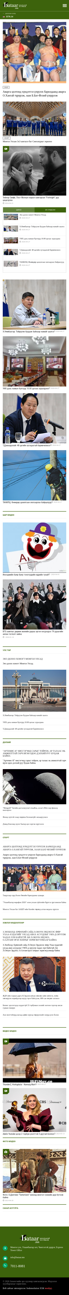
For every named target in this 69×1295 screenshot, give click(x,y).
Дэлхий (7, 742)
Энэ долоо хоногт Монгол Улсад (32, 215)
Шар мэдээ (8, 515)
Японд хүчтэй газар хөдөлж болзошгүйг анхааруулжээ (25, 817)
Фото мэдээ (9, 1141)
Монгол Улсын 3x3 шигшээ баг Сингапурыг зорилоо (27, 141)
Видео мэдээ (9, 1031)
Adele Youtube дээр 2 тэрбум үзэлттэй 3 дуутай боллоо (28, 1134)
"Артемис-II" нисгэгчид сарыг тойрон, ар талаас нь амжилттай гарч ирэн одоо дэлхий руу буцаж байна (34, 753)
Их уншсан (50, 210)
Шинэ (18, 210)
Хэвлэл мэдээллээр (13, 923)
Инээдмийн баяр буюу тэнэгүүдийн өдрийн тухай (25, 574)
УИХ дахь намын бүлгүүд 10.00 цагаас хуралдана (39, 239)
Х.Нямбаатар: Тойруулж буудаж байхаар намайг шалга (41, 227)
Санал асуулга (10, 1208)
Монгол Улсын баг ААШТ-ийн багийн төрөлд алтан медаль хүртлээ (31, 909)
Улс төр (7, 650)
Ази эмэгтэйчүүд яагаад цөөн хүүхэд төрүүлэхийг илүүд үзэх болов (31, 1015)
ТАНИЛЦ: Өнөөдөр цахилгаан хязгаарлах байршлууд (41, 262)
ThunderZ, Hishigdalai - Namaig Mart (19, 1084)
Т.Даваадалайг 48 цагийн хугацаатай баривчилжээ (39, 250)
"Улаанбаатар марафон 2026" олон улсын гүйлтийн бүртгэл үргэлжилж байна (34, 902)
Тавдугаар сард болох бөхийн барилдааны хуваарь (23, 895)
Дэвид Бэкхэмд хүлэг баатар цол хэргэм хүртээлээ (23, 824)
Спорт (6, 87)
